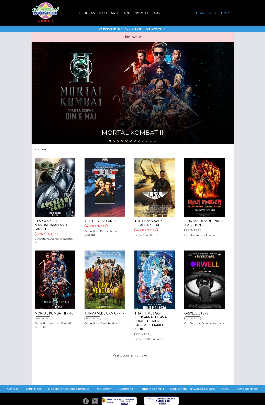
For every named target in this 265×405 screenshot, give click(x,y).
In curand (108, 13)
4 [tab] (122, 141)
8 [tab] (139, 141)
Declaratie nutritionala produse (68, 388)
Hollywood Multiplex (45, 12)
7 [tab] (135, 141)
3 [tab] (118, 141)
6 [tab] (131, 141)
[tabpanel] (133, 93)
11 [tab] (151, 141)
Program (87, 13)
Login (199, 13)
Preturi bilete (33, 388)
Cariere (161, 13)
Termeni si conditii (152, 388)
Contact (12, 388)
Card (125, 13)
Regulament (104, 388)
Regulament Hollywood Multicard (192, 388)
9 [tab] (143, 141)
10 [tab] (147, 141)
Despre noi (126, 388)
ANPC (225, 388)
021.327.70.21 (155, 29)
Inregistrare (219, 13)
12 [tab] (155, 141)
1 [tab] (110, 141)
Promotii (142, 13)
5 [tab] (126, 141)
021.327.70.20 (129, 29)
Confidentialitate (246, 388)
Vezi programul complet (130, 355)
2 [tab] (114, 141)
